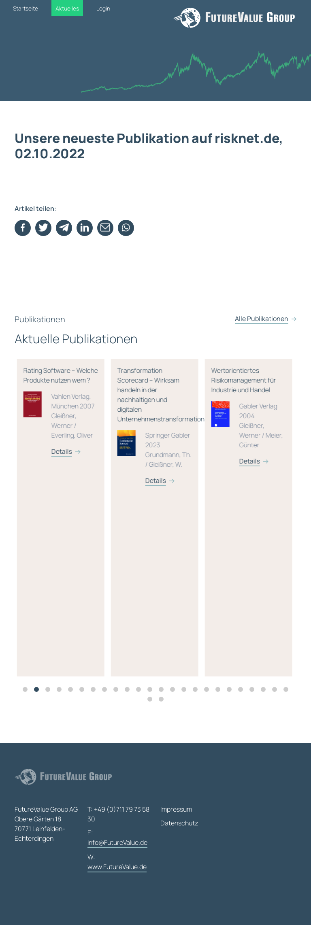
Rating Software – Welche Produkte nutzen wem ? (131, 417)
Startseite (25, 8)
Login (103, 8)
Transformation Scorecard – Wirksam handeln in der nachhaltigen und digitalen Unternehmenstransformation (226, 432)
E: (117, 838)
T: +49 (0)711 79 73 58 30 (118, 814)
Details (38, 487)
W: (117, 862)
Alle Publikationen (261, 331)
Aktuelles (67, 8)
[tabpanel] (135, 524)
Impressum (176, 809)
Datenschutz (179, 823)
